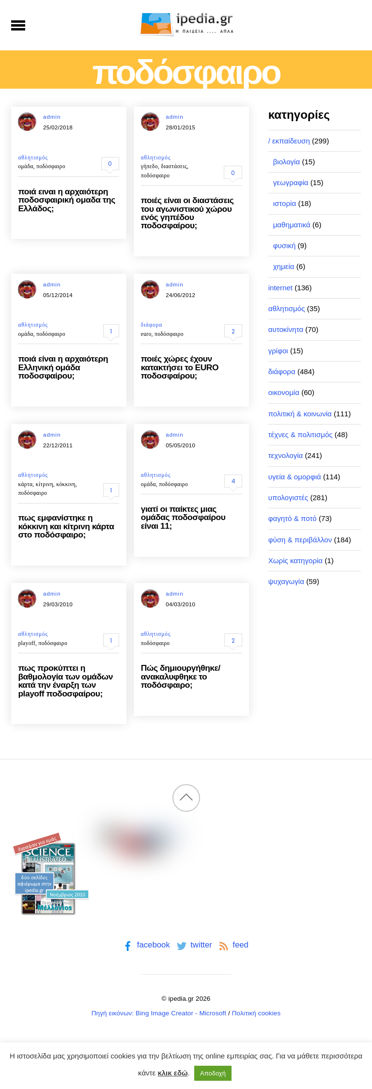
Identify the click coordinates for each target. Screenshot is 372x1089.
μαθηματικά (291, 225)
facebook (145, 944)
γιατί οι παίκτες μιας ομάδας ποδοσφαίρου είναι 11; (183, 517)
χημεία (283, 266)
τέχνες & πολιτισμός (300, 434)
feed (232, 944)
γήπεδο (149, 166)
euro (146, 334)
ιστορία (284, 203)
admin (52, 117)
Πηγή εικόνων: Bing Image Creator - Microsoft (159, 1013)
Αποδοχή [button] (213, 1073)
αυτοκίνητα (286, 329)
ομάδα (25, 166)
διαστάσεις (174, 166)
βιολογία (286, 162)
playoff (26, 643)
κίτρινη (44, 484)
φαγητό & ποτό (292, 518)
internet (280, 288)
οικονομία (283, 392)
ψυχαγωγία (286, 581)
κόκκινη (66, 484)
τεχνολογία (285, 455)
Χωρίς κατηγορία (295, 560)
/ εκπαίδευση (289, 141)
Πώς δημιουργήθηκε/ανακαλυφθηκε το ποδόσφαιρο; (180, 676)
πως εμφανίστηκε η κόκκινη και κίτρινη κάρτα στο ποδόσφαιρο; (66, 526)
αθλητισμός (33, 157)
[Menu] (18, 25)
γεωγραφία (291, 182)
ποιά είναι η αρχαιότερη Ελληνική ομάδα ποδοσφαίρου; (63, 367)
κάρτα (25, 484)
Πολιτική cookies (256, 1013)
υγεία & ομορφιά (294, 477)
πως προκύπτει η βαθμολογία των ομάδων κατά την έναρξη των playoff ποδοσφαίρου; (65, 680)
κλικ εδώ (172, 1073)
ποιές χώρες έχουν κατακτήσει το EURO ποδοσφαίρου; (179, 367)
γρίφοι (278, 351)
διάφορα (151, 325)
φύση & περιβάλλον (300, 540)
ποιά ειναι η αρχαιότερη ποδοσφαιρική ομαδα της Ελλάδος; (66, 200)
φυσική (284, 245)
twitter (193, 944)
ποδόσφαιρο (50, 166)
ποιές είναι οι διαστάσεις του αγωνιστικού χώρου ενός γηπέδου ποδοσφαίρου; (187, 212)
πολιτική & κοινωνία (300, 414)
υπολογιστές (288, 497)
